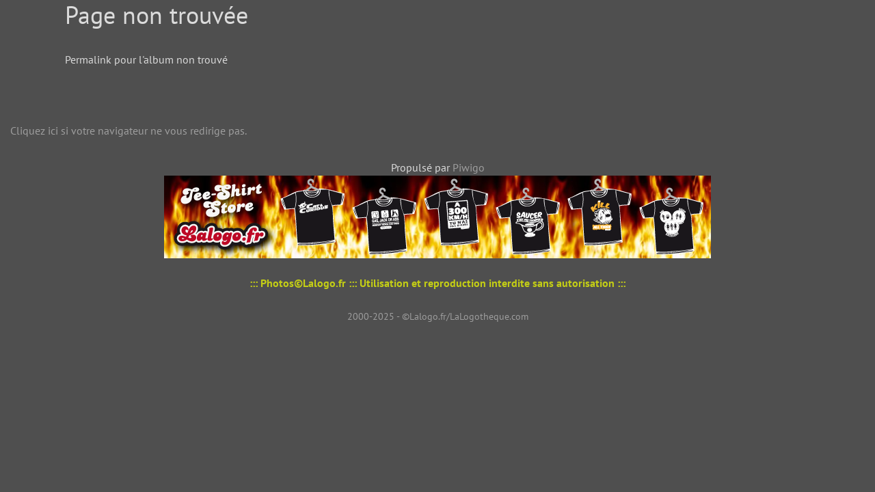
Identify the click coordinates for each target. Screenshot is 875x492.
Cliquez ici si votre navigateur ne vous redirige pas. (128, 130)
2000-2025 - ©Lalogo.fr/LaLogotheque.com (437, 316)
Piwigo (469, 167)
